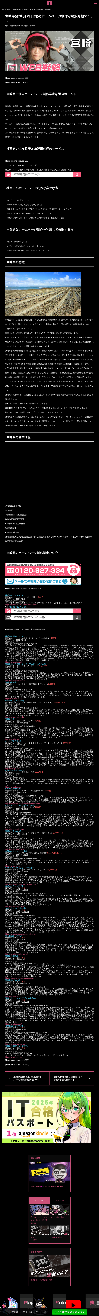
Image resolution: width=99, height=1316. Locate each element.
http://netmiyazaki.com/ (14, 769)
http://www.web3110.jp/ (14, 906)
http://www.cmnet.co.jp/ (14, 849)
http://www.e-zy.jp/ (12, 866)
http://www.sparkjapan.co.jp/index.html (20, 934)
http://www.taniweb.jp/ (14, 699)
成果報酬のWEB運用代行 (19, 26)
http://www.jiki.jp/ (12, 739)
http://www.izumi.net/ (13, 1057)
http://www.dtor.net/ (13, 787)
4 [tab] (52, 1180)
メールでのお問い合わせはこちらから (69, 1312)
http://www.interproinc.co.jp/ (16, 954)
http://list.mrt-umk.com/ (14, 829)
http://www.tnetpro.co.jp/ (15, 1044)
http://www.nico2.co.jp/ (14, 996)
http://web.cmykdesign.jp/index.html (19, 978)
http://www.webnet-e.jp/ (14, 717)
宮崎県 (32, 26)
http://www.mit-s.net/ (13, 662)
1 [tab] (46, 1180)
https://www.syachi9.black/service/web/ (21, 605)
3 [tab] (50, 1180)
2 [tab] (48, 1180)
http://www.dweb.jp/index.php (17, 680)
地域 (6, 26)
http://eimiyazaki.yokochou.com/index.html (22, 804)
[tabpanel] (50, 1177)
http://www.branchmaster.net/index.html (21, 884)
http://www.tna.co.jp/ (13, 1024)
